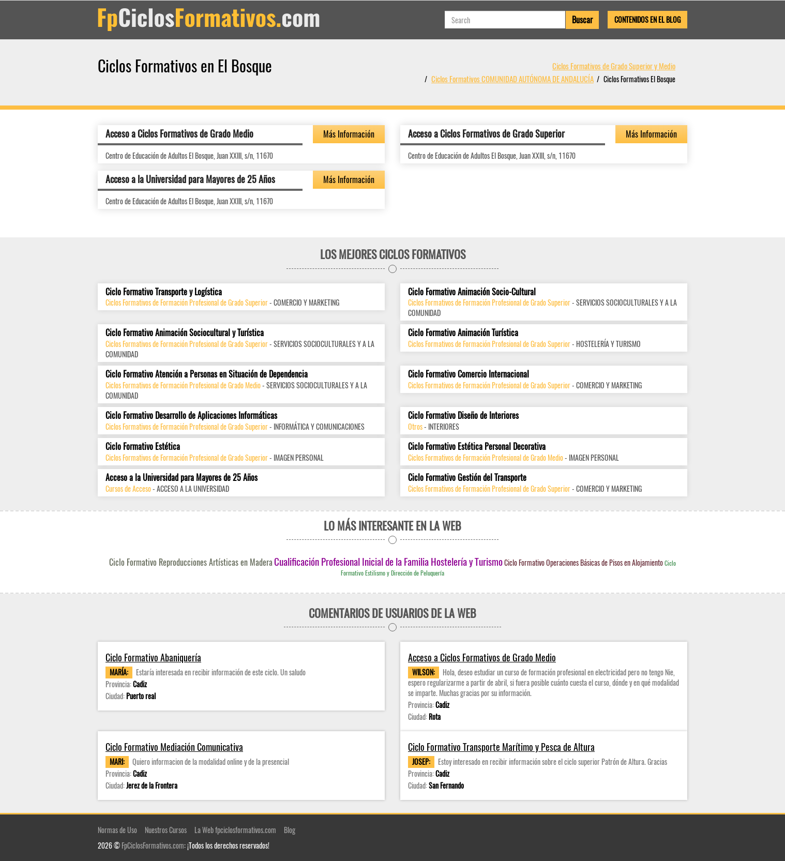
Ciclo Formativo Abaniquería (153, 657)
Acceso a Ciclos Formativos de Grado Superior (486, 133)
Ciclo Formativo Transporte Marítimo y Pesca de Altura (501, 747)
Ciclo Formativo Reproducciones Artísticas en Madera (191, 562)
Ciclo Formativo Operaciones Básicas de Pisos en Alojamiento (583, 562)
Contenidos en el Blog (647, 19)
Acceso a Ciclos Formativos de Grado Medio (179, 133)
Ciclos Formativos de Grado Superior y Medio (613, 65)
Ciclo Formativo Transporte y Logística (163, 292)
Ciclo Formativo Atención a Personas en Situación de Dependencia (206, 374)
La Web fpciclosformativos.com (235, 829)
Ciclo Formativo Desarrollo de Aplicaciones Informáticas (191, 415)
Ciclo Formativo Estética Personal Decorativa (477, 446)
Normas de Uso (117, 829)
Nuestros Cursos (166, 829)
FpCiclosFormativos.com (153, 845)
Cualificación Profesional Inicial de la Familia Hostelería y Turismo (388, 561)
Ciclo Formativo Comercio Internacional (468, 374)
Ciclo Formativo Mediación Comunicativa (174, 747)
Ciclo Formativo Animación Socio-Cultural (472, 292)
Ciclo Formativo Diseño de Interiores (463, 415)
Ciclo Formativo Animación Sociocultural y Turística (184, 333)
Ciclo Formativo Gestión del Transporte (467, 478)
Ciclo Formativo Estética (142, 446)
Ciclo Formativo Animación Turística (463, 333)
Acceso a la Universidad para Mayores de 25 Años (190, 179)
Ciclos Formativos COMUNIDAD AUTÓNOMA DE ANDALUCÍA (512, 78)
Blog (289, 829)
